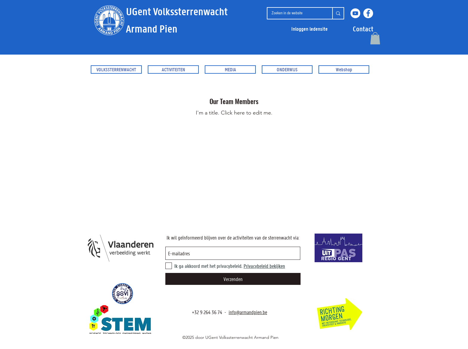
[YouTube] (355, 13)
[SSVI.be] (122, 293)
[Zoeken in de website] (295, 13)
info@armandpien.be (248, 312)
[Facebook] (368, 13)
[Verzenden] (233, 279)
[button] (363, 29)
